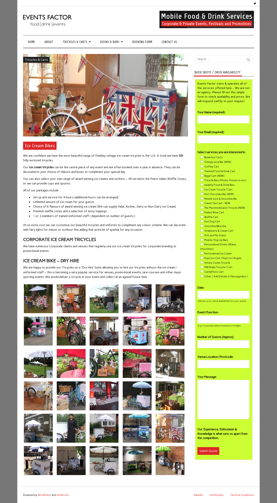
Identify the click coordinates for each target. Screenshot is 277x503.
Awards (198, 494)
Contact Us (169, 42)
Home (31, 42)
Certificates (216, 494)
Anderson (63, 494)
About (48, 42)
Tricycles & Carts (75, 42)
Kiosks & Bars (109, 42)
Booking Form (142, 42)
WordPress (44, 494)
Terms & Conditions (242, 494)
